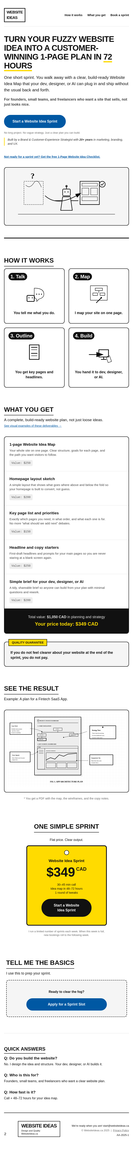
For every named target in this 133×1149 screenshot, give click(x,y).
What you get (96, 15)
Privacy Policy (121, 1130)
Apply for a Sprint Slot (66, 1004)
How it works (73, 15)
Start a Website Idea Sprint (34, 121)
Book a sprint (119, 15)
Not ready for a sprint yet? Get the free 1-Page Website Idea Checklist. (52, 156)
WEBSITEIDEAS (15, 15)
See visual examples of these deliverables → (33, 425)
